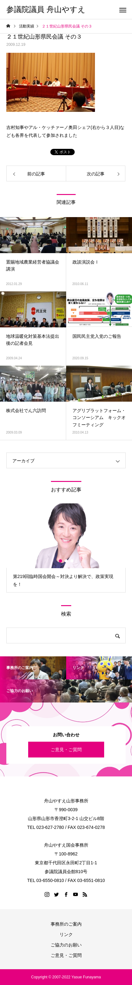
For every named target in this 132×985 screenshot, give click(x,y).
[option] (66, 547)
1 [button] (61, 560)
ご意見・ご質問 (66, 749)
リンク (66, 934)
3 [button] (72, 560)
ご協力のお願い (66, 944)
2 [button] (66, 560)
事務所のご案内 (66, 924)
